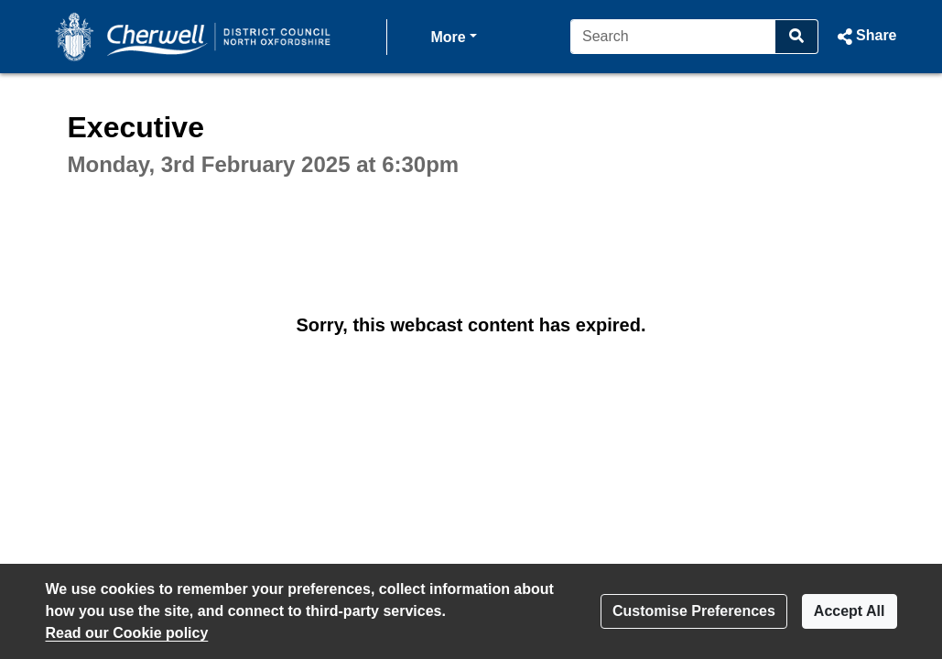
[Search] (673, 36)
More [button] (454, 35)
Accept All (849, 611)
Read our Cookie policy (127, 633)
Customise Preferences (693, 611)
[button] (864, 37)
